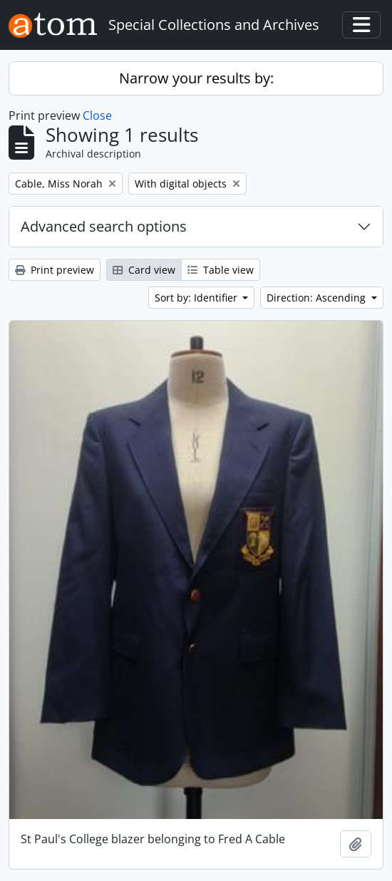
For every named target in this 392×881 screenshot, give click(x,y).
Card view (144, 270)
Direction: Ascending (317, 297)
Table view (220, 270)
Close (97, 115)
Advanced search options (104, 226)
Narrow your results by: (196, 78)
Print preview (54, 270)
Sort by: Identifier (197, 297)
